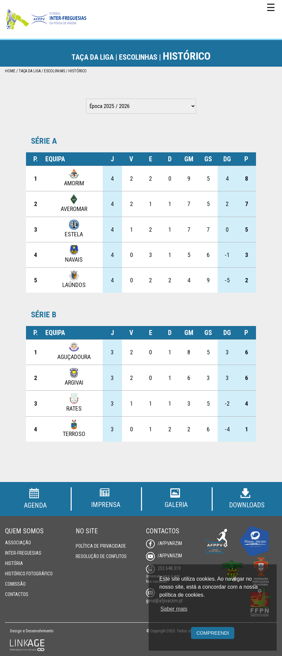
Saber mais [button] (173, 609)
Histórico (77, 71)
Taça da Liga (30, 71)
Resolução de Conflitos (101, 556)
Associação (18, 542)
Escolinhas (54, 71)
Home (10, 71)
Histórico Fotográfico (29, 573)
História (14, 563)
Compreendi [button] (212, 633)
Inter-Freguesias (23, 553)
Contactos (16, 594)
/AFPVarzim (164, 543)
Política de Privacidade (101, 546)
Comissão (15, 584)
